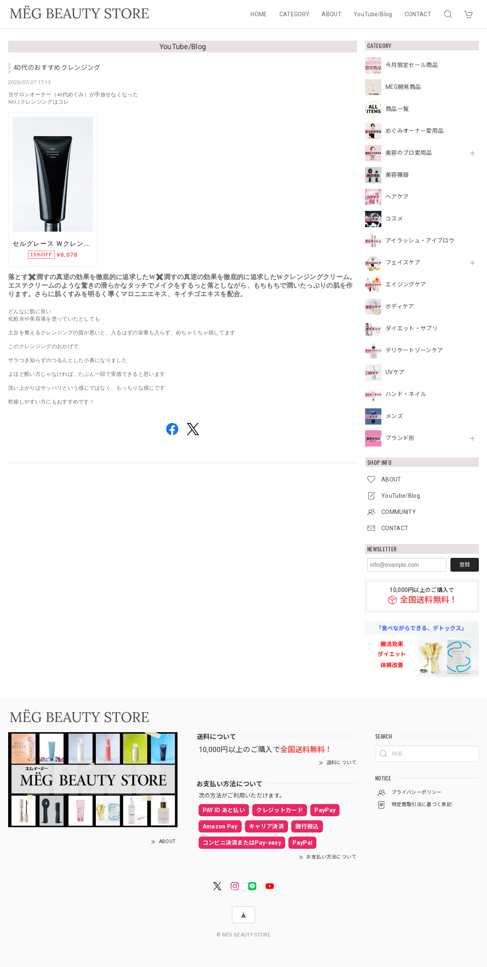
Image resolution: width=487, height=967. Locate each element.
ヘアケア (397, 196)
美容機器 (397, 174)
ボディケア (399, 306)
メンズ (394, 416)
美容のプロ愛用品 (408, 153)
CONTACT (418, 14)
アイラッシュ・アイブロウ (420, 240)
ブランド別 (400, 438)
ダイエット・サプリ (411, 328)
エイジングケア (405, 284)
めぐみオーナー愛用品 (414, 131)
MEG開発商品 (403, 87)
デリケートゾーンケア (414, 350)
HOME (259, 14)
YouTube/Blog (373, 14)
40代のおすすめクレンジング (56, 68)
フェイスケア (402, 262)
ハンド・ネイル (405, 394)
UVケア (395, 372)
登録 (464, 565)
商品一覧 (397, 109)
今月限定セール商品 (411, 65)
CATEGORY (294, 14)
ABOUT (332, 14)
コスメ (394, 218)
